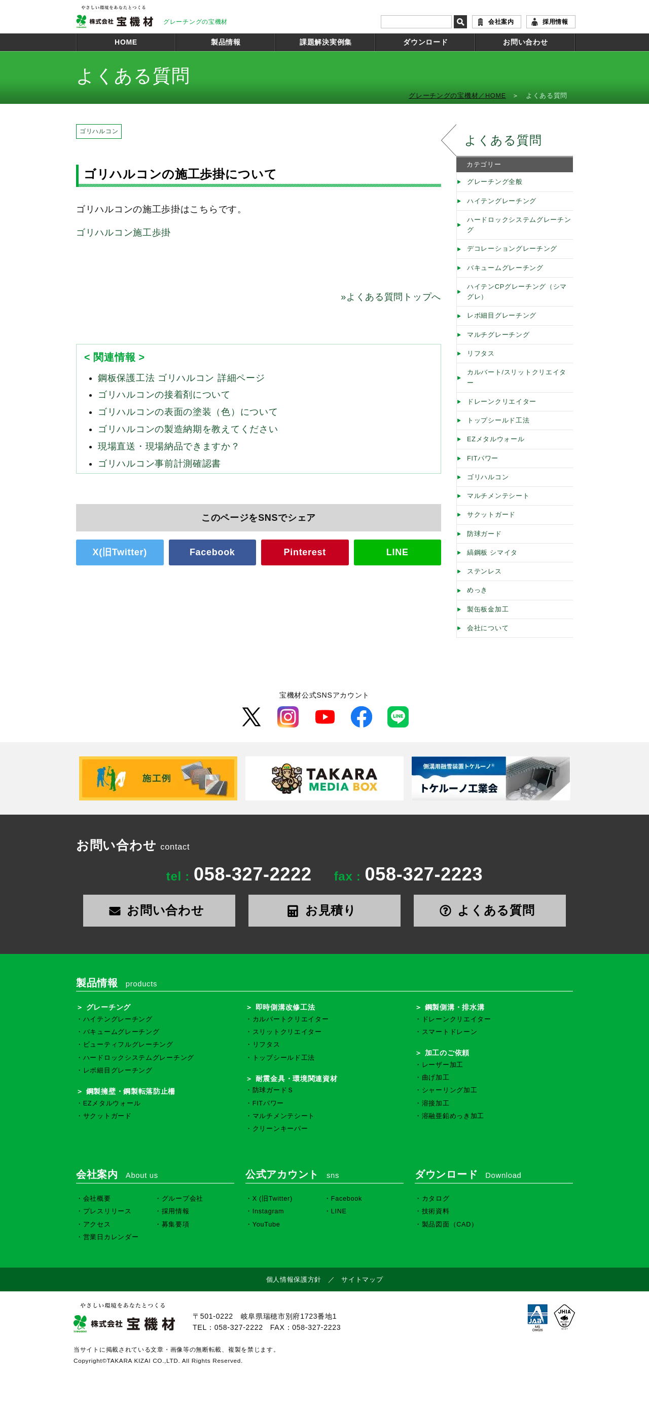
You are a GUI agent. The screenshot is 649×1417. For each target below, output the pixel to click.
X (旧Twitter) (273, 1198)
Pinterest (305, 552)
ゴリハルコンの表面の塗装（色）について (188, 412)
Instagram (268, 1211)
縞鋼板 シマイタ (492, 552)
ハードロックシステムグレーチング (519, 225)
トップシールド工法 (498, 420)
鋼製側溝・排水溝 (455, 1007)
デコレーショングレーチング (512, 248)
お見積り (324, 910)
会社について (488, 628)
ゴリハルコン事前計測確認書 (159, 463)
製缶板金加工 (488, 609)
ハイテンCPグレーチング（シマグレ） (517, 291)
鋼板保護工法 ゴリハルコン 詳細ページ (181, 378)
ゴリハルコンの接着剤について (164, 395)
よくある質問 (503, 140)
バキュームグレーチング (505, 268)
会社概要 (97, 1198)
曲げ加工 (436, 1077)
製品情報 (226, 42)
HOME (126, 42)
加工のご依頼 (447, 1053)
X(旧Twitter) (120, 552)
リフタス (481, 353)
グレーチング (108, 1007)
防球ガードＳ (273, 1090)
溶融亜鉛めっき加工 (453, 1116)
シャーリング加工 (450, 1090)
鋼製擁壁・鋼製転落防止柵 (130, 1091)
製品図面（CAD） (450, 1224)
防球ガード (484, 534)
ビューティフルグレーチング (128, 1044)
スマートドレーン (450, 1032)
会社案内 (501, 21)
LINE (397, 552)
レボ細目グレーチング (501, 315)
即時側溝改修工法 (285, 1007)
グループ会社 (182, 1198)
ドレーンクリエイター (501, 401)
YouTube (266, 1224)
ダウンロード (425, 42)
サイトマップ (362, 1279)
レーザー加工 (442, 1064)
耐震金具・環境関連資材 (297, 1079)
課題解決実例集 (326, 42)
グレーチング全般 (495, 181)
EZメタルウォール (496, 439)
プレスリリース (107, 1211)
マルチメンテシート (498, 496)
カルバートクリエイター (291, 1019)
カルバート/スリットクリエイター (516, 377)
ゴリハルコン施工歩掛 (123, 232)
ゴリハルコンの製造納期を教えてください (188, 429)
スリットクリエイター (287, 1032)
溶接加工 (436, 1103)
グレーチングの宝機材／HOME (457, 95)
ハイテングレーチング (501, 201)
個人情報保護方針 (294, 1279)
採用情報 (555, 21)
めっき (477, 590)
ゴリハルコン (99, 131)
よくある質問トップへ (391, 297)
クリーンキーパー (280, 1128)
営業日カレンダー (111, 1237)
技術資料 (436, 1211)
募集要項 (176, 1224)
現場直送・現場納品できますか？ (169, 446)
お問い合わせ (525, 42)
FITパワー (482, 458)
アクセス (97, 1224)
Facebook (212, 552)
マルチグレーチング (498, 334)
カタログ (436, 1198)
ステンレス (484, 571)
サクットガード (491, 514)
